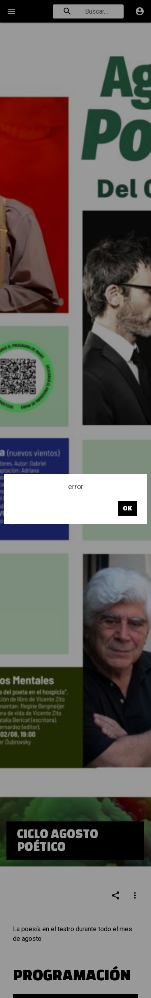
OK (127, 508)
